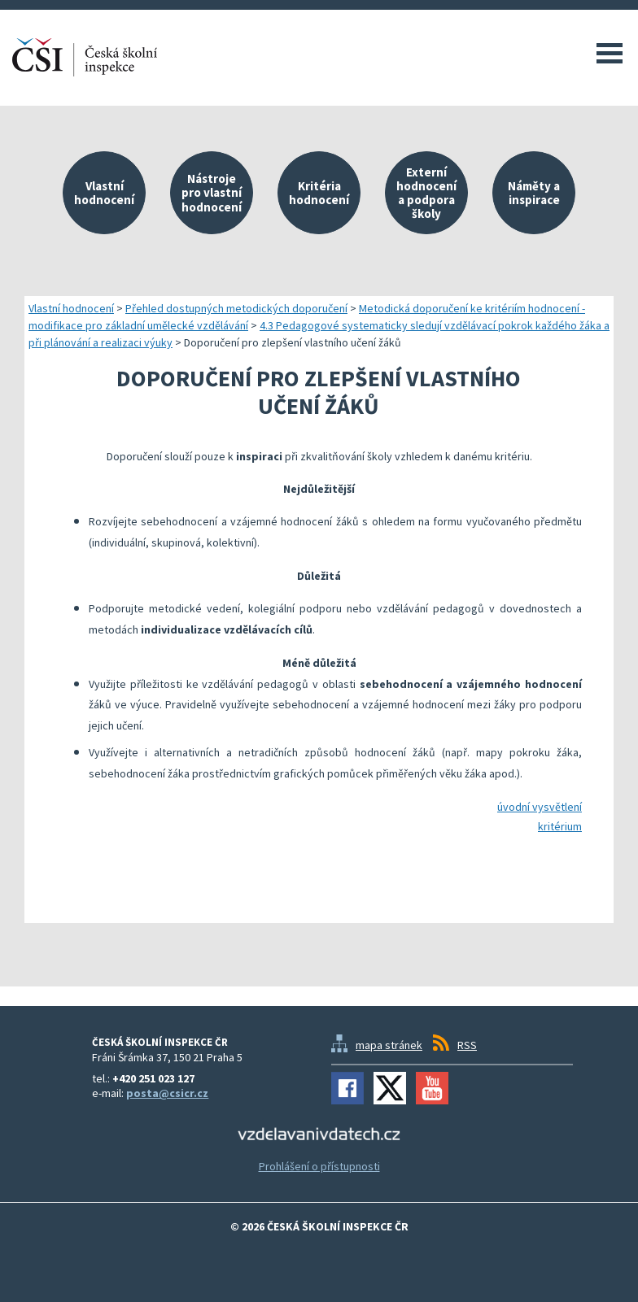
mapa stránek (389, 1045)
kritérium (560, 826)
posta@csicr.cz (167, 1093)
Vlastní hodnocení (71, 308)
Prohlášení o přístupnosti (319, 1166)
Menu (609, 53)
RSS (467, 1045)
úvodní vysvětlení (539, 806)
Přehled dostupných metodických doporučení (236, 308)
